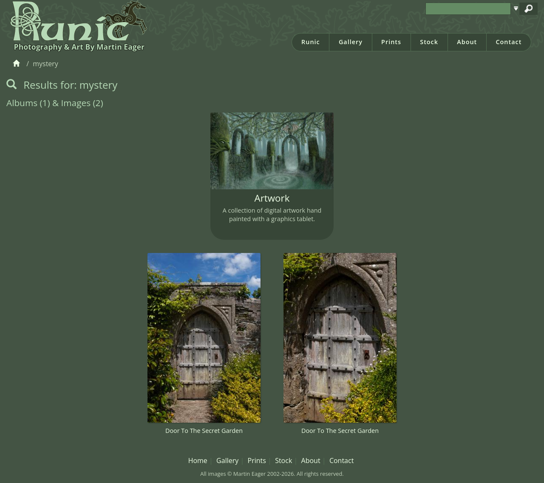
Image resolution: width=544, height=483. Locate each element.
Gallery (351, 42)
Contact (508, 42)
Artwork (271, 198)
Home (197, 460)
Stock (429, 42)
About (467, 42)
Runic (310, 42)
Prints (391, 42)
